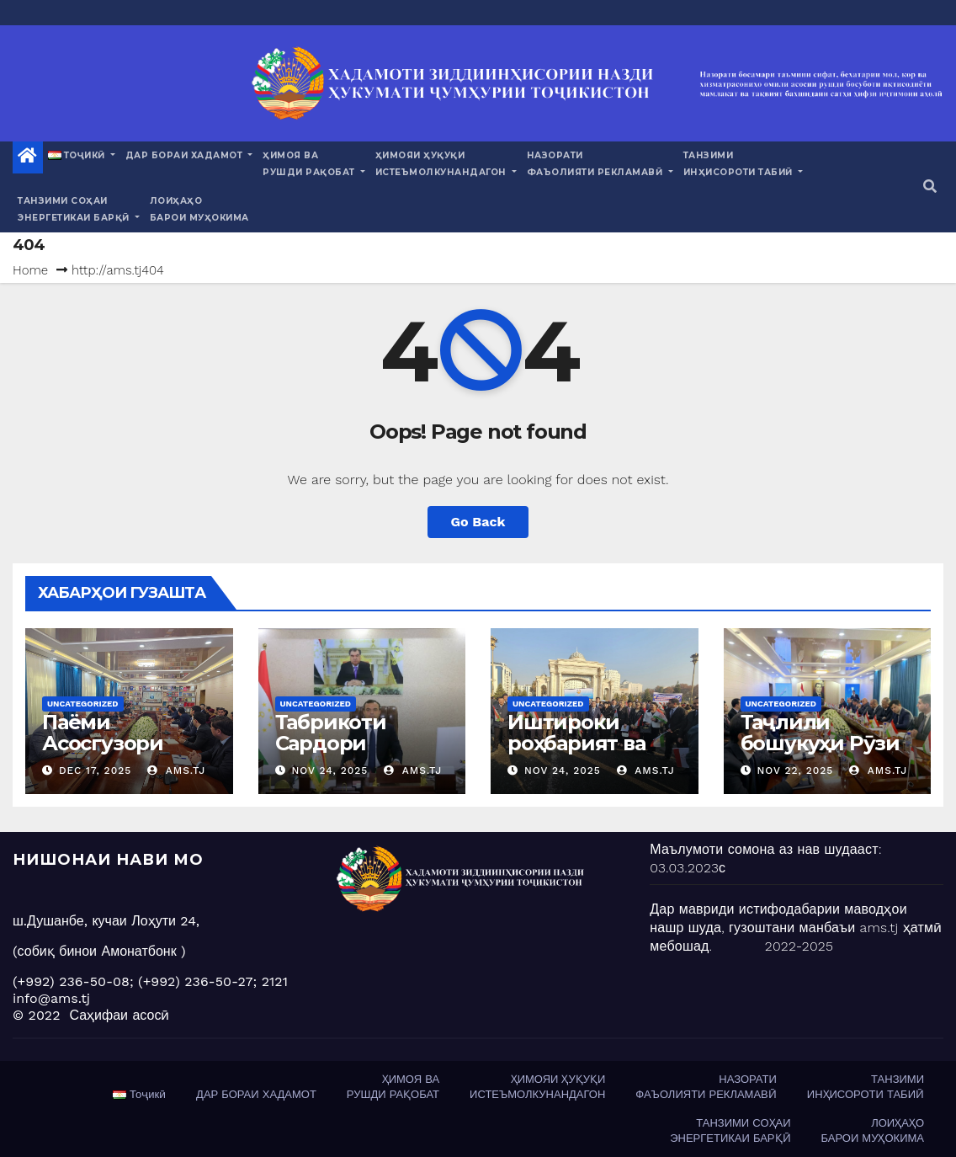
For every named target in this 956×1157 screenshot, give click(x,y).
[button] (930, 187)
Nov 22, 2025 (795, 770)
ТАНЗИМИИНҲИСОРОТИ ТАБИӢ (743, 164)
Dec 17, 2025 (95, 770)
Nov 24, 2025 (329, 770)
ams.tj (176, 770)
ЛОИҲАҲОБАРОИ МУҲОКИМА (199, 209)
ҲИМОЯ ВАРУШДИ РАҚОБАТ (314, 164)
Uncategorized (83, 703)
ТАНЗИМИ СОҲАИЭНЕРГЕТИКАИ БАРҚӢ (79, 209)
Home (30, 270)
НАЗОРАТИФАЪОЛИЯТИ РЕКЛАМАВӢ (600, 164)
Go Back (478, 522)
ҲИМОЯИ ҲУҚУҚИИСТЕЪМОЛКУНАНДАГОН (446, 164)
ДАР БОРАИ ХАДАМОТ (189, 155)
